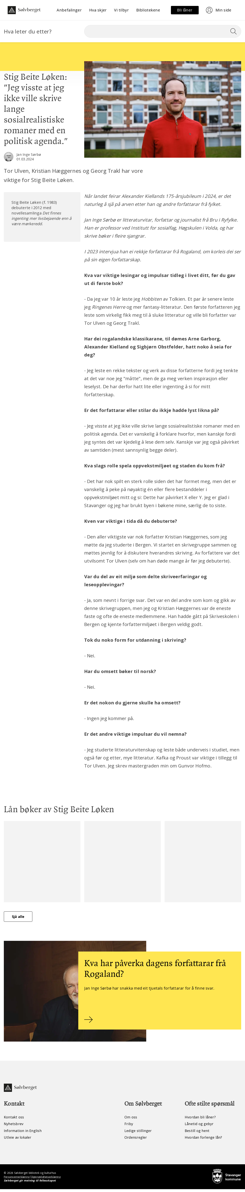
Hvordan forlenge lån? (205, 1139)
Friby (129, 1126)
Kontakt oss (15, 1119)
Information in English (25, 1133)
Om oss (131, 1119)
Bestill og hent (198, 1133)
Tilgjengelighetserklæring (47, 1179)
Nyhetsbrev (14, 1126)
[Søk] (162, 31)
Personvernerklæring (17, 1179)
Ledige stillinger (139, 1133)
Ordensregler (136, 1139)
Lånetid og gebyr (200, 1126)
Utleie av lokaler (18, 1139)
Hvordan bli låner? (202, 1119)
